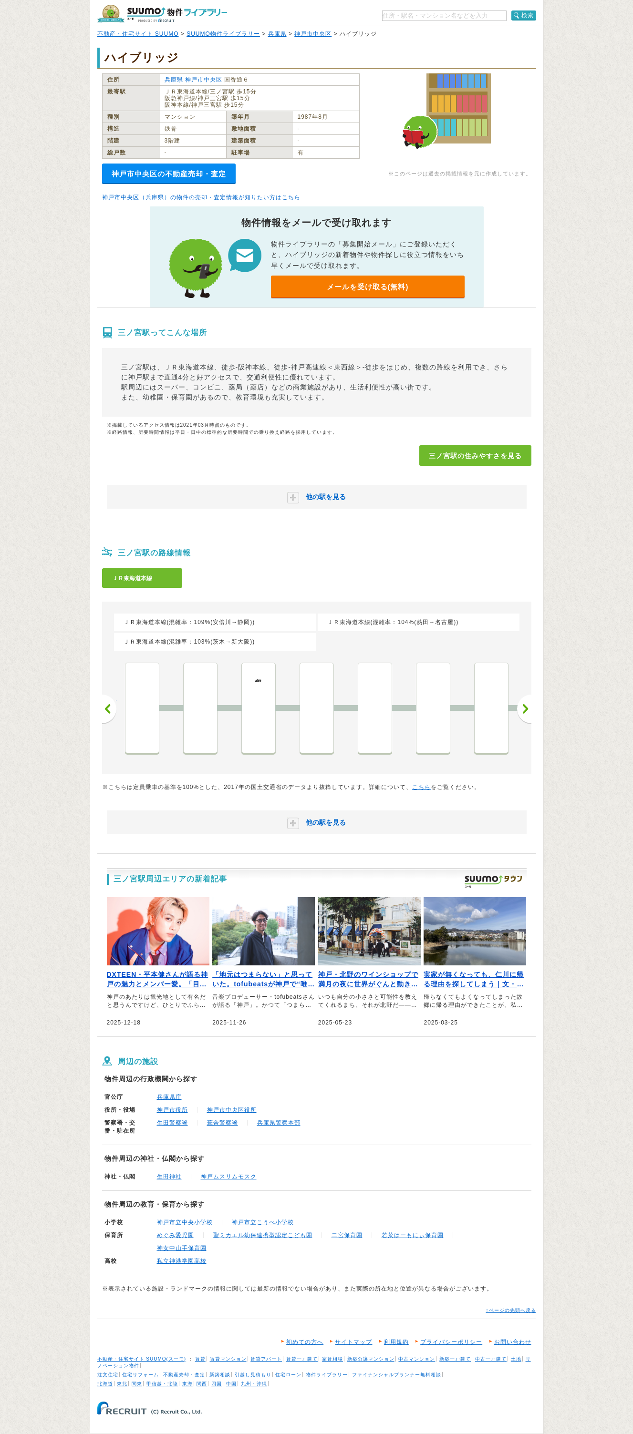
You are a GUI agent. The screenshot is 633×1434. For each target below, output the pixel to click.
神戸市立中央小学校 (185, 1222)
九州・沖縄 (254, 1383)
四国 (216, 1383)
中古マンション (416, 1359)
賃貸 (200, 1359)
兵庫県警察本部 (279, 1122)
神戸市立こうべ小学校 (263, 1222)
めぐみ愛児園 (175, 1235)
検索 (527, 15)
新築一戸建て (455, 1359)
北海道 (105, 1383)
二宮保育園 (347, 1235)
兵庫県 (277, 34)
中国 (231, 1383)
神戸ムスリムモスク (229, 1176)
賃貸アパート (266, 1359)
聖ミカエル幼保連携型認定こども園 (262, 1235)
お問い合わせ (512, 1342)
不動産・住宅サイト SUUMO (138, 34)
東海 (187, 1383)
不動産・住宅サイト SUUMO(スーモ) (142, 1359)
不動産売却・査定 (184, 1374)
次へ (524, 709)
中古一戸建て (491, 1359)
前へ (109, 709)
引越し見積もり (253, 1374)
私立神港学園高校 (182, 1261)
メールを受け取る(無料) (368, 287)
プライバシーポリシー (451, 1342)
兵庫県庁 (169, 1097)
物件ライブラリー (327, 1374)
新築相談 (219, 1374)
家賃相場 (332, 1359)
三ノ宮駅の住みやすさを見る (475, 456)
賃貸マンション (228, 1359)
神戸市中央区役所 (232, 1109)
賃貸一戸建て (302, 1359)
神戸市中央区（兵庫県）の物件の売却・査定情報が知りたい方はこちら (201, 197)
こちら (421, 787)
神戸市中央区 (313, 34)
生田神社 (169, 1176)
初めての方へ (304, 1342)
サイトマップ (353, 1342)
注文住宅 (107, 1374)
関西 (202, 1383)
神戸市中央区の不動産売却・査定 (169, 174)
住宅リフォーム (140, 1374)
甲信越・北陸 (162, 1383)
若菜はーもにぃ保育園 (413, 1235)
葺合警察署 (222, 1122)
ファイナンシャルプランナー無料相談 (396, 1374)
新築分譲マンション (370, 1359)
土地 (516, 1359)
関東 (137, 1383)
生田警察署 (172, 1122)
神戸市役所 (172, 1109)
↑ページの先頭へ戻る (511, 1310)
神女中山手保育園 (182, 1248)
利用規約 (396, 1342)
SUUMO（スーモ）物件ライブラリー (162, 13)
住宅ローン (288, 1374)
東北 (122, 1383)
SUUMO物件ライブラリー (223, 34)
